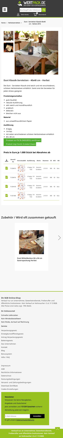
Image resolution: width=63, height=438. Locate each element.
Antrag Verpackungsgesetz (12, 337)
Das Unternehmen (8, 344)
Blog (3, 350)
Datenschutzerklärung (25, 420)
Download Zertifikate (9, 386)
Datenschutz (6, 376)
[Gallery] (31, 247)
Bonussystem (6, 354)
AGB (3, 369)
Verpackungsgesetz (9, 330)
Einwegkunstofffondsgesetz (12, 334)
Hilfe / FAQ (5, 357)
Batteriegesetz (7, 340)
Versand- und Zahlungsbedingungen (16, 382)
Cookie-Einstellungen (9, 389)
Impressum (5, 365)
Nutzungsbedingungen (10, 379)
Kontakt (4, 347)
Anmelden (37, 416)
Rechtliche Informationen (11, 372)
